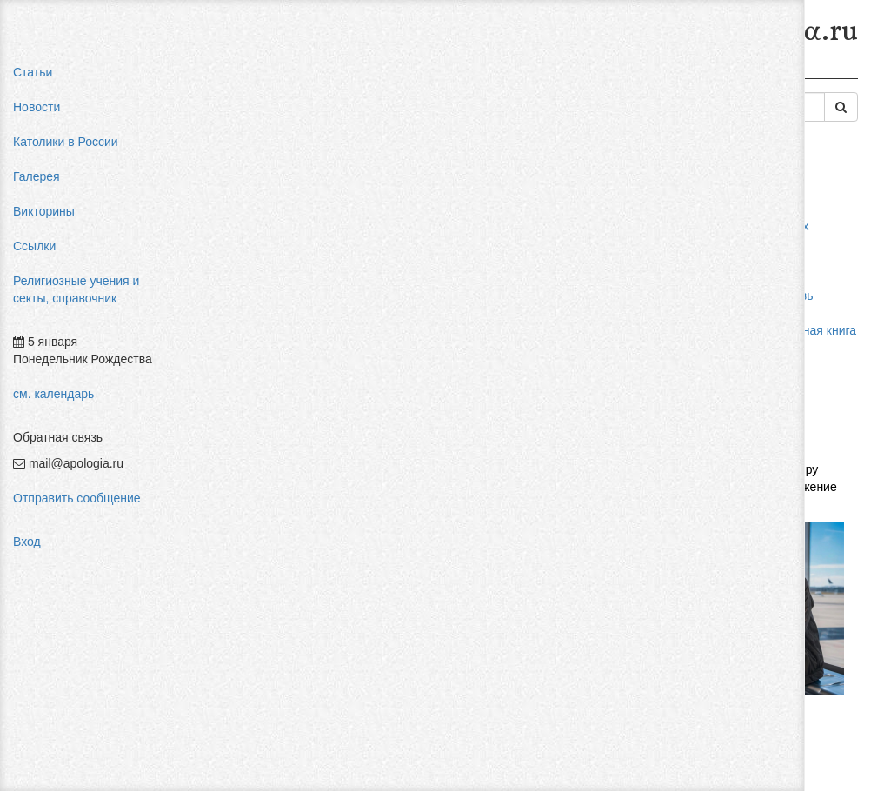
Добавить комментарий (264, 615)
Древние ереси (543, 76)
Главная (223, 76)
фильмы (734, 435)
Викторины (44, 211)
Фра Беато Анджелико (772, 417)
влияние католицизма (771, 243)
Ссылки (34, 246)
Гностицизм (636, 76)
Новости (36, 107)
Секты (464, 76)
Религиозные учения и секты (346, 76)
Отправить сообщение (77, 498)
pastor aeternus (752, 209)
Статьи (32, 72)
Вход (27, 541)
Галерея (36, 176)
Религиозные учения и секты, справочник (76, 289)
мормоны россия (757, 313)
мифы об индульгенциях (779, 226)
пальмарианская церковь (781, 295)
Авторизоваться (638, 595)
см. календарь (53, 394)
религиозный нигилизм (774, 365)
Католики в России (65, 142)
